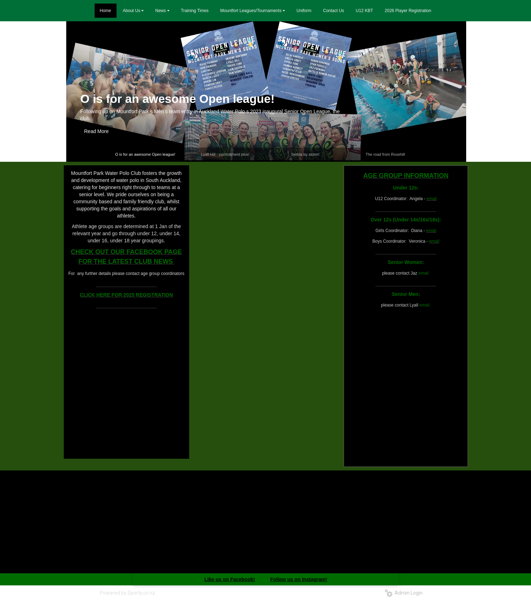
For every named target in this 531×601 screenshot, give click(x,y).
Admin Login (404, 593)
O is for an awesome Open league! (177, 98)
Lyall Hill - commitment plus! (225, 154)
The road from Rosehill (385, 154)
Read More (96, 131)
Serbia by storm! (305, 154)
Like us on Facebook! (229, 579)
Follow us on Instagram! (298, 579)
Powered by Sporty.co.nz (127, 593)
